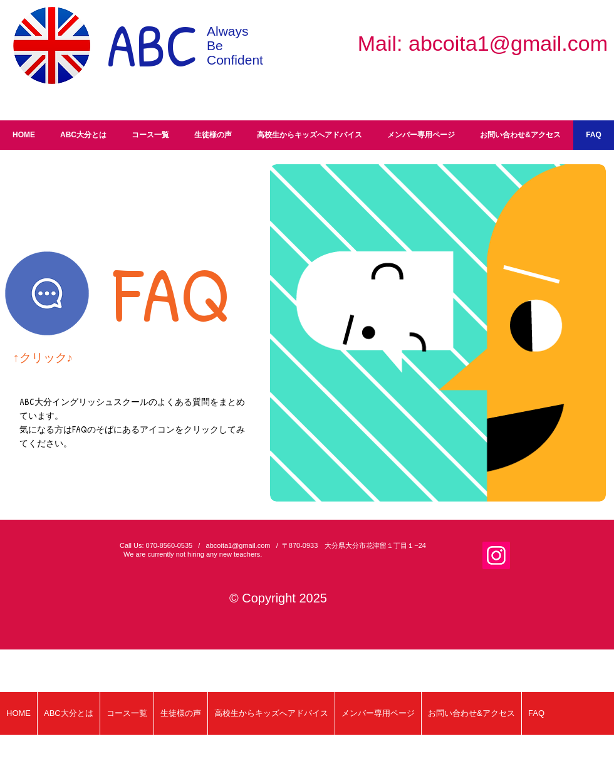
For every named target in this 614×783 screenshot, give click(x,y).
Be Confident (235, 52)
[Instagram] (496, 555)
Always (228, 31)
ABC (152, 44)
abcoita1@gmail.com (508, 43)
